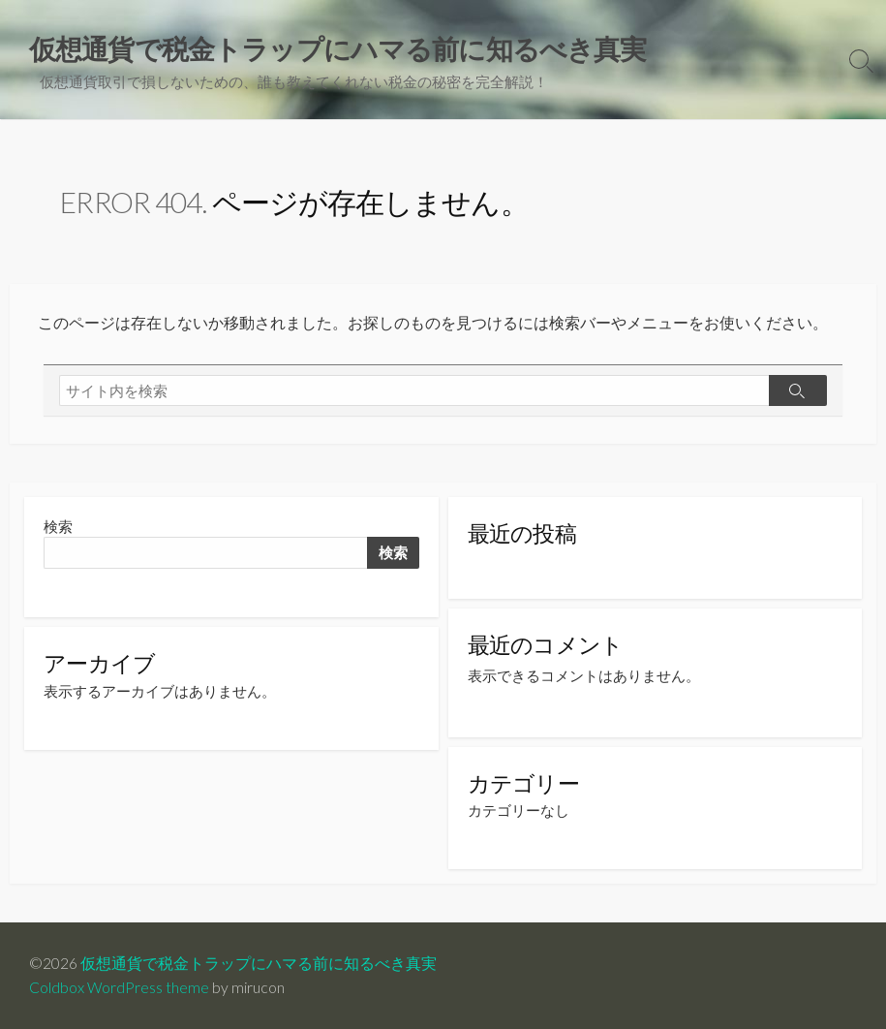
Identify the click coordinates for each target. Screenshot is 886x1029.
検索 (58, 526)
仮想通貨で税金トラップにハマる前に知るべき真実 (258, 963)
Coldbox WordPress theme (119, 987)
